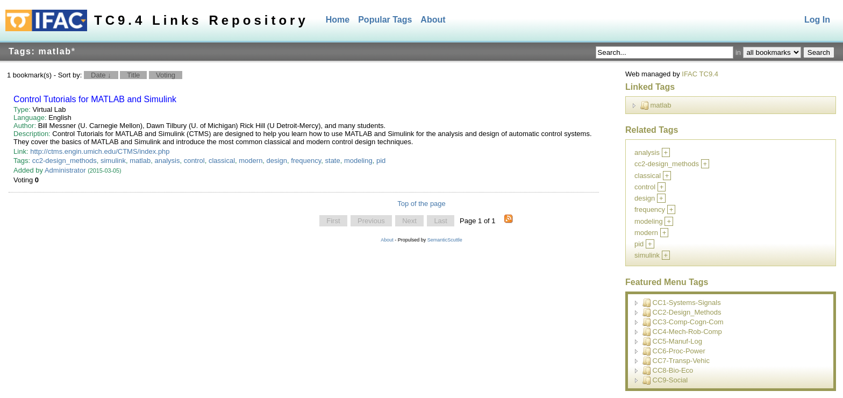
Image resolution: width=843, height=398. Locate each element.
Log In (817, 19)
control (194, 161)
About (432, 19)
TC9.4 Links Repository (201, 20)
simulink (113, 161)
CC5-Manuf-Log (672, 341)
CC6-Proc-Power (673, 351)
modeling (358, 161)
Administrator (65, 170)
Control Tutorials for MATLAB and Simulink (94, 99)
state (332, 161)
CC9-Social (665, 380)
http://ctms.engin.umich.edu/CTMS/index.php (99, 151)
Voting (165, 75)
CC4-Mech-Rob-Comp (682, 332)
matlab (140, 161)
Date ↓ (101, 75)
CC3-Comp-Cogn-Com (683, 322)
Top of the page (421, 204)
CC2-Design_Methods (681, 312)
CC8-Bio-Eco (668, 370)
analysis (167, 161)
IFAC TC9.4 (700, 74)
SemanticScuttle (444, 240)
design (277, 161)
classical (222, 161)
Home (337, 19)
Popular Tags (385, 19)
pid (380, 161)
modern (250, 161)
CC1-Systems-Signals (681, 302)
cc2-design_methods (64, 161)
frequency (306, 161)
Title (133, 75)
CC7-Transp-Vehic (676, 361)
